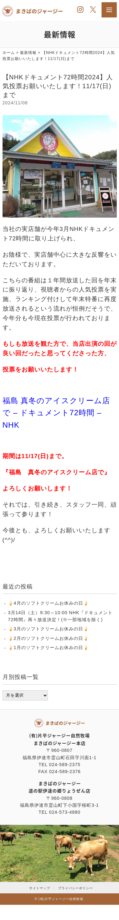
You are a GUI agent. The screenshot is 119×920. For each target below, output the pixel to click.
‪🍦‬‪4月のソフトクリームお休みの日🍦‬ (48, 603)
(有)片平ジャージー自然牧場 (60, 899)
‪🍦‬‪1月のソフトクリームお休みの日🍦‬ (48, 647)
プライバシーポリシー (75, 888)
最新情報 (28, 52)
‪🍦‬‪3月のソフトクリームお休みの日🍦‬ (48, 628)
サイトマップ (39, 888)
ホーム (9, 52)
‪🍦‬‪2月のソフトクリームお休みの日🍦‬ (48, 638)
